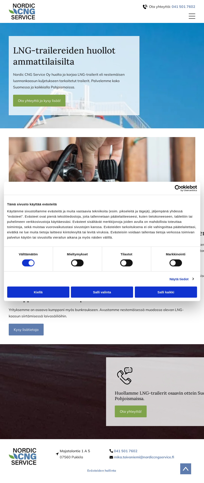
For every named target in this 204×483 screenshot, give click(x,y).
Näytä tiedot (179, 279)
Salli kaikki (166, 292)
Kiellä (38, 292)
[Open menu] (192, 16)
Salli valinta (102, 292)
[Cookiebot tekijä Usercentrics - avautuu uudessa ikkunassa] (178, 188)
